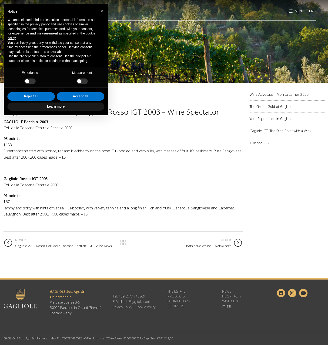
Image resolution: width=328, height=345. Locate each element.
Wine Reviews (15, 94)
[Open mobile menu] (296, 11)
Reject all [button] (31, 322)
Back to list (123, 242)
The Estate (176, 291)
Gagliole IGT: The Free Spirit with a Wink (280, 130)
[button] (102, 237)
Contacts (175, 306)
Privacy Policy (122, 307)
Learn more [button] (56, 332)
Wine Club (230, 301)
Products (176, 296)
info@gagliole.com (136, 301)
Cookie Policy (145, 307)
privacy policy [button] (40, 250)
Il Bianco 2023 (261, 142)
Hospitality (231, 296)
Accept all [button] (80, 322)
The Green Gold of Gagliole (271, 106)
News (226, 291)
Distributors (178, 301)
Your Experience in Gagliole (271, 118)
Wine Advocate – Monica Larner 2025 (279, 94)
